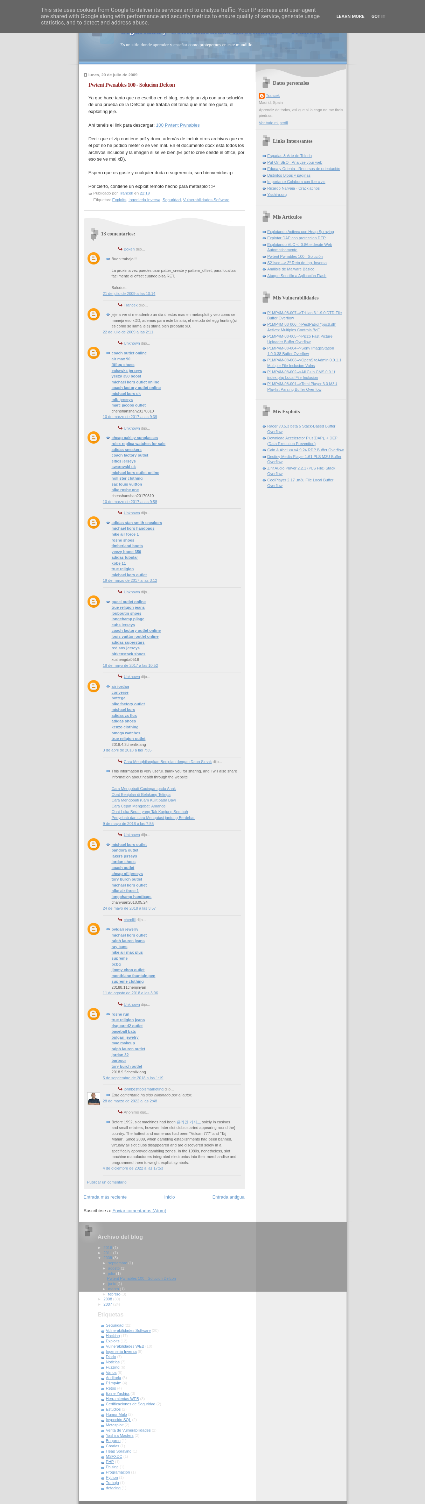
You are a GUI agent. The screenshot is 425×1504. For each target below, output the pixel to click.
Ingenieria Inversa (144, 200)
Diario (111, 1357)
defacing (113, 1488)
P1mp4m (113, 1383)
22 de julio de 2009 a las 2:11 (128, 332)
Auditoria (113, 1378)
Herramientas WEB (122, 1399)
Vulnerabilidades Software (206, 200)
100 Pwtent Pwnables (178, 125)
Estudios (113, 1409)
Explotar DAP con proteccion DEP (296, 238)
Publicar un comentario (107, 1182)
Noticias (113, 1362)
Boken (129, 249)
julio (112, 1273)
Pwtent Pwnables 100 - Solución (295, 256)
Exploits (119, 200)
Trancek (131, 305)
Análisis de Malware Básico (290, 269)
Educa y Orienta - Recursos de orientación (303, 169)
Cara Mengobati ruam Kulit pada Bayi (144, 800)
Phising (112, 1467)
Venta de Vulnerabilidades (128, 1430)
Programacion (118, 1472)
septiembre (118, 1263)
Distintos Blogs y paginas (289, 175)
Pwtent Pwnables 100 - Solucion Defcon (141, 1278)
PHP (110, 1462)
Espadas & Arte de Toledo (289, 156)
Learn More (350, 16)
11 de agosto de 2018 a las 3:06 (130, 993)
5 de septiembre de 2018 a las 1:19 (133, 1078)
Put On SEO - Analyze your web (294, 162)
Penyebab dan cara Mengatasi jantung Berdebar (153, 817)
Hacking (113, 1336)
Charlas (112, 1446)
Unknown (132, 343)
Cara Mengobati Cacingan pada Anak (144, 788)
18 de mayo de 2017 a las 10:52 (130, 665)
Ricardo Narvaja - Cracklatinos (293, 188)
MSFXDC (114, 1456)
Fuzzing (113, 1367)
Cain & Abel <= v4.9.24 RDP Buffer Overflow (305, 450)
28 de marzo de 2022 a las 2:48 (130, 1101)
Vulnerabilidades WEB (125, 1346)
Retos (111, 1388)
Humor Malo (116, 1414)
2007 (108, 1304)
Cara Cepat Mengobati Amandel (139, 806)
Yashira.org (277, 194)
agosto (114, 1268)
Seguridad (171, 200)
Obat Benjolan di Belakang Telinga (141, 794)
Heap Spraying (119, 1451)
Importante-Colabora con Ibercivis (296, 181)
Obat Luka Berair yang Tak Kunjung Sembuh (150, 812)
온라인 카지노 (189, 1122)
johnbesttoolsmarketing (144, 1089)
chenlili (130, 920)
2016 (108, 1247)
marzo (114, 1289)
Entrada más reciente (105, 1197)
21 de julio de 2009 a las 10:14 (129, 293)
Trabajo (112, 1483)
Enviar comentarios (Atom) (139, 1210)
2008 (108, 1299)
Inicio (169, 1197)
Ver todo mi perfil (273, 123)
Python (112, 1477)
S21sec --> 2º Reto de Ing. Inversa (297, 263)
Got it (378, 16)
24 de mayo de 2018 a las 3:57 (129, 908)
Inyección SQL (118, 1420)
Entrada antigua (228, 1197)
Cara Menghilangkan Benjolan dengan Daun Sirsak (168, 762)
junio (112, 1283)
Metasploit (115, 1425)
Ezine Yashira (118, 1393)
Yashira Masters (120, 1435)
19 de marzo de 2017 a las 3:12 (130, 580)
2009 (108, 1258)
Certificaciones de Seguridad (130, 1404)
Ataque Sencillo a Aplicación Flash (297, 276)
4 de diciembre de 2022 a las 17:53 (133, 1168)
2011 (108, 1253)
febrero (114, 1294)
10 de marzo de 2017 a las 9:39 (130, 417)
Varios (111, 1372)
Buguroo (113, 1441)
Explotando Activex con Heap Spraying (300, 232)
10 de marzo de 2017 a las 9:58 (130, 502)
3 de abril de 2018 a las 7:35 (127, 750)
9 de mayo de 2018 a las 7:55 (128, 823)
